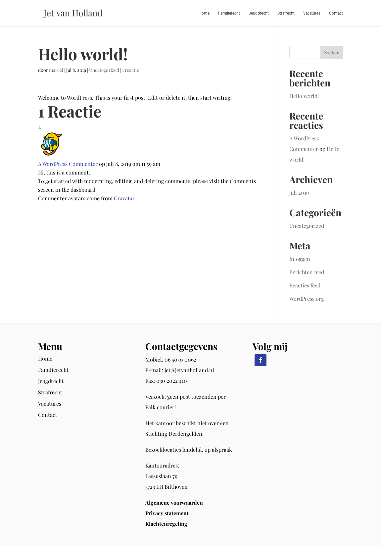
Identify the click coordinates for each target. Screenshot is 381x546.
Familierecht (229, 13)
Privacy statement (167, 513)
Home (204, 13)
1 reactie (130, 70)
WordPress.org (306, 298)
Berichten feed (306, 272)
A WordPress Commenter (68, 163)
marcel (56, 70)
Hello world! (304, 95)
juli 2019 (299, 192)
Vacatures (311, 13)
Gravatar (124, 198)
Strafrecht (286, 13)
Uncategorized (104, 70)
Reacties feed (304, 285)
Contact (336, 13)
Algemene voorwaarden (174, 502)
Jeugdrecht (259, 13)
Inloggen (299, 258)
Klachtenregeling (166, 523)
